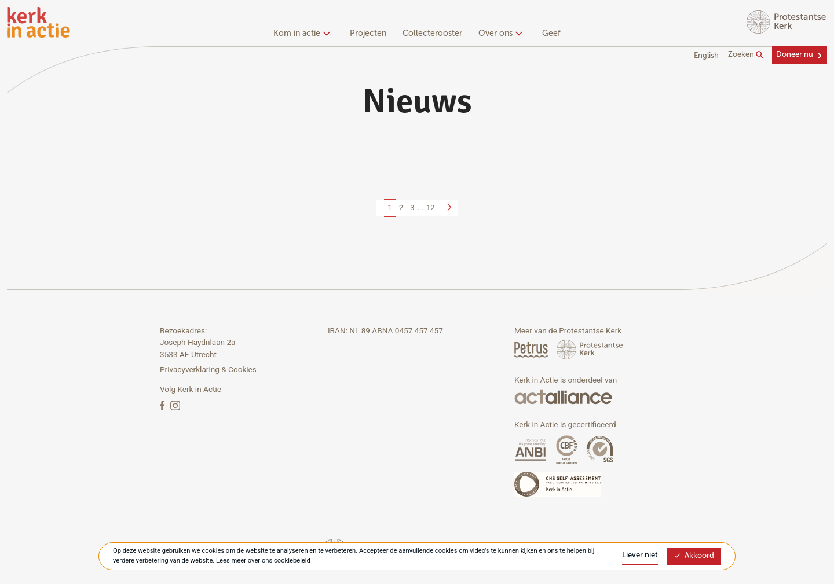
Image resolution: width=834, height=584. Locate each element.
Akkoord (694, 556)
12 (430, 207)
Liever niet (640, 555)
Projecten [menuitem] (368, 34)
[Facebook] (163, 405)
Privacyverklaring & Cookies (208, 369)
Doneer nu (794, 54)
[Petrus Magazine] (532, 349)
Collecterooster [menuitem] (432, 34)
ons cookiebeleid (286, 560)
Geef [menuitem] (551, 34)
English (706, 56)
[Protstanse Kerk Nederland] (590, 349)
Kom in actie (300, 33)
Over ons (499, 33)
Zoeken (745, 55)
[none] (303, 35)
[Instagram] (175, 405)
